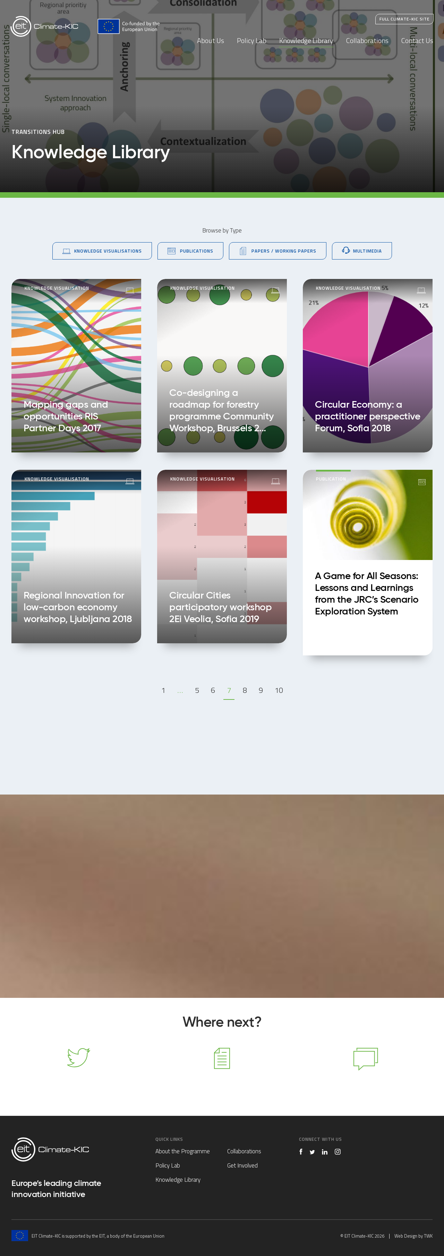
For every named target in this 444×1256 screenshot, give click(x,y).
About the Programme (182, 1151)
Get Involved (242, 1165)
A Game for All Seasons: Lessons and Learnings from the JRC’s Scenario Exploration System (368, 562)
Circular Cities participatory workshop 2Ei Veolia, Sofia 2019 (222, 556)
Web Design (405, 1235)
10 (279, 690)
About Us (210, 40)
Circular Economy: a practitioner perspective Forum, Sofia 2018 (368, 365)
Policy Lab (251, 40)
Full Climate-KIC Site (404, 19)
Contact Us (417, 40)
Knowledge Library (306, 40)
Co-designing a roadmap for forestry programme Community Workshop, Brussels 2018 (222, 365)
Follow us (78, 1068)
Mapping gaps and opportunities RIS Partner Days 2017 (76, 365)
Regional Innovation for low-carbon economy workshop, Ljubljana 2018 (76, 556)
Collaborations (367, 40)
